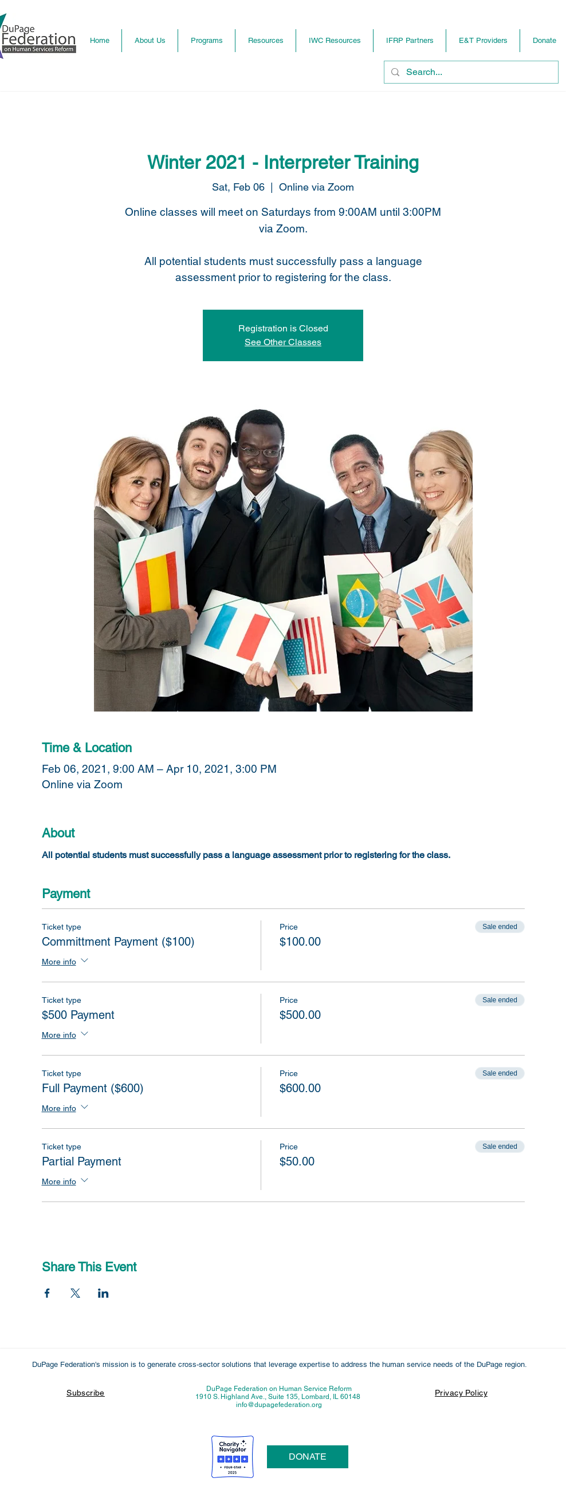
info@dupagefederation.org (279, 1405)
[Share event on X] (75, 1293)
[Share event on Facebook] (47, 1293)
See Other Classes (283, 342)
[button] (206, 40)
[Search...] (470, 72)
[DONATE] (307, 1456)
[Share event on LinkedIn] (103, 1293)
